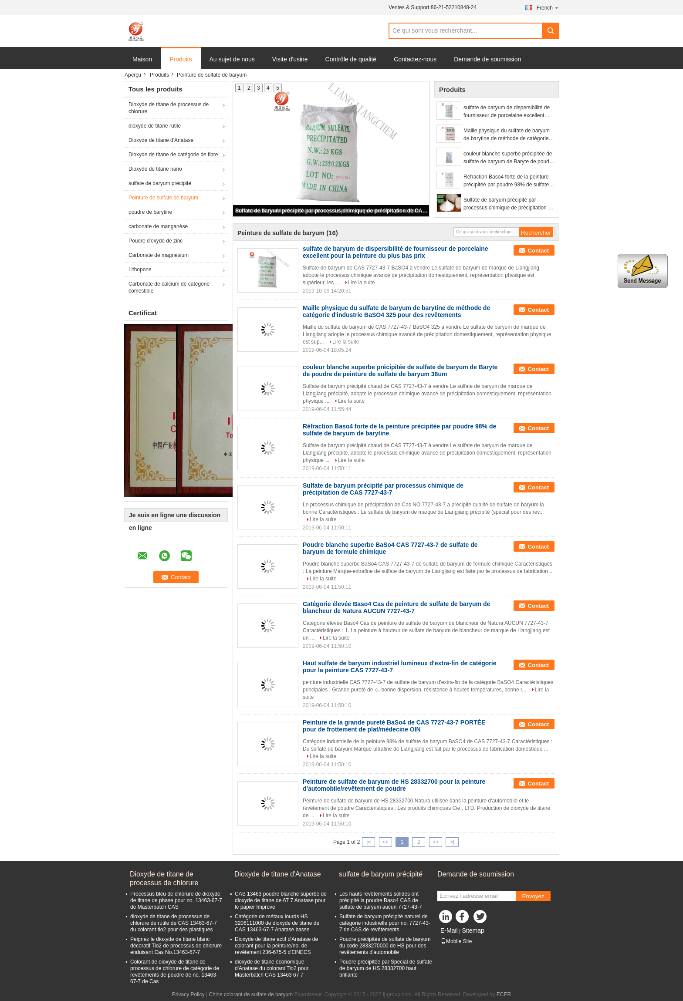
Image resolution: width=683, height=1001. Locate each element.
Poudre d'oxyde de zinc (155, 241)
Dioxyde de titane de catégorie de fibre (173, 155)
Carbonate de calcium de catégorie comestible (169, 287)
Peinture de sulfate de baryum (163, 198)
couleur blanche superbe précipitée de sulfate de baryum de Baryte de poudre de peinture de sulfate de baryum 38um (509, 158)
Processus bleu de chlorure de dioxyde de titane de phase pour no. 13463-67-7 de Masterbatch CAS (176, 900)
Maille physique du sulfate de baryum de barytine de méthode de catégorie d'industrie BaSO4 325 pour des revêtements (506, 135)
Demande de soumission (487, 59)
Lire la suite (361, 283)
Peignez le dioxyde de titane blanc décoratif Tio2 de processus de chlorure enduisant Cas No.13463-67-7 (176, 945)
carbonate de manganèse (158, 226)
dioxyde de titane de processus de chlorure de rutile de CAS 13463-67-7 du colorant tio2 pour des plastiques (173, 923)
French (548, 7)
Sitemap (473, 930)
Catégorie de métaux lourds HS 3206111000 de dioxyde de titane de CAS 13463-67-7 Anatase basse (277, 923)
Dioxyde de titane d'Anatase (160, 140)
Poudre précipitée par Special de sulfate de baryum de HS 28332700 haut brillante (385, 968)
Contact (538, 250)
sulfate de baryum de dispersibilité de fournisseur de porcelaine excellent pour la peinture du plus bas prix (506, 111)
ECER (504, 994)
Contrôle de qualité (351, 59)
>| (452, 842)
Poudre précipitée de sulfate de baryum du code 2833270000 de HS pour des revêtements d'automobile (384, 945)
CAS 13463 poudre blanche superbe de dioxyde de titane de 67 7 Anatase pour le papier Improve (281, 900)
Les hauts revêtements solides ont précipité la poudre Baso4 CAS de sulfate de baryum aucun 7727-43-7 (380, 900)
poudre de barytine (150, 212)
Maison (142, 59)
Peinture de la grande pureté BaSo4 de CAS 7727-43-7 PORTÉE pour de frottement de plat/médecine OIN (394, 726)
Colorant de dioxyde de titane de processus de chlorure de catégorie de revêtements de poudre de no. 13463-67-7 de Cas (174, 971)
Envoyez (533, 896)
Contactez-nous (415, 59)
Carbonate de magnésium (158, 255)
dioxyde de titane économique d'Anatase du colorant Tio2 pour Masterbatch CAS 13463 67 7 (271, 968)
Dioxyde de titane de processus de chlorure (168, 108)
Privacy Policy (188, 994)
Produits (180, 59)
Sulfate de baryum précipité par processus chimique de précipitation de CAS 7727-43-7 (331, 211)
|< (368, 842)
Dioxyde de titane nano (155, 169)
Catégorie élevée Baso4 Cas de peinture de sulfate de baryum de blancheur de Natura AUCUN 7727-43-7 (396, 607)
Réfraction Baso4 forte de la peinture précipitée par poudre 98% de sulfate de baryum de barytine (506, 181)
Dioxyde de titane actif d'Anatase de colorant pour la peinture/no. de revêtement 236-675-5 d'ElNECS (276, 945)
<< (385, 842)
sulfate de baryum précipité (159, 183)
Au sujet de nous (232, 59)
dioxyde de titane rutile (154, 126)
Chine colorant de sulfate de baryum (251, 994)
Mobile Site (456, 941)
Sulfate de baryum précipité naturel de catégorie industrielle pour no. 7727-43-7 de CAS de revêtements (384, 923)
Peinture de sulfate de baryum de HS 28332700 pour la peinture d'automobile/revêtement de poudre (394, 785)
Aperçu (133, 75)
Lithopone (140, 269)
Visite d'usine (290, 59)
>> (436, 842)
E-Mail (449, 930)
